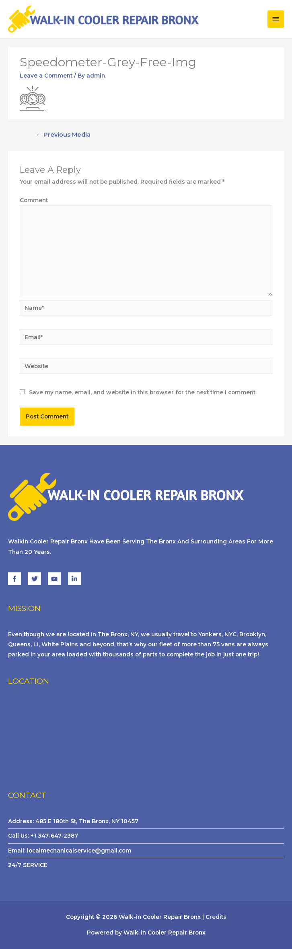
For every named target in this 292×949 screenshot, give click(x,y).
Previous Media (63, 134)
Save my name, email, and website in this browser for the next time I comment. (143, 392)
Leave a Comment (46, 75)
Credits (216, 917)
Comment (34, 200)
